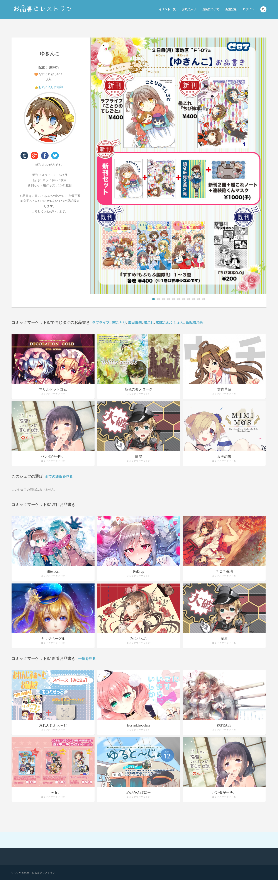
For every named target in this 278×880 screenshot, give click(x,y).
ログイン (248, 9)
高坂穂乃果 (194, 322)
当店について (210, 9)
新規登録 (231, 9)
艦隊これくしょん (170, 322)
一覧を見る (87, 658)
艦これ (149, 322)
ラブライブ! (101, 322)
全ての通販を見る (59, 476)
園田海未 (135, 322)
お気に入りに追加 (51, 87)
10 (198, 299)
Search (263, 9)
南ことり (119, 322)
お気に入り (189, 9)
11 (203, 299)
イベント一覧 (167, 9)
